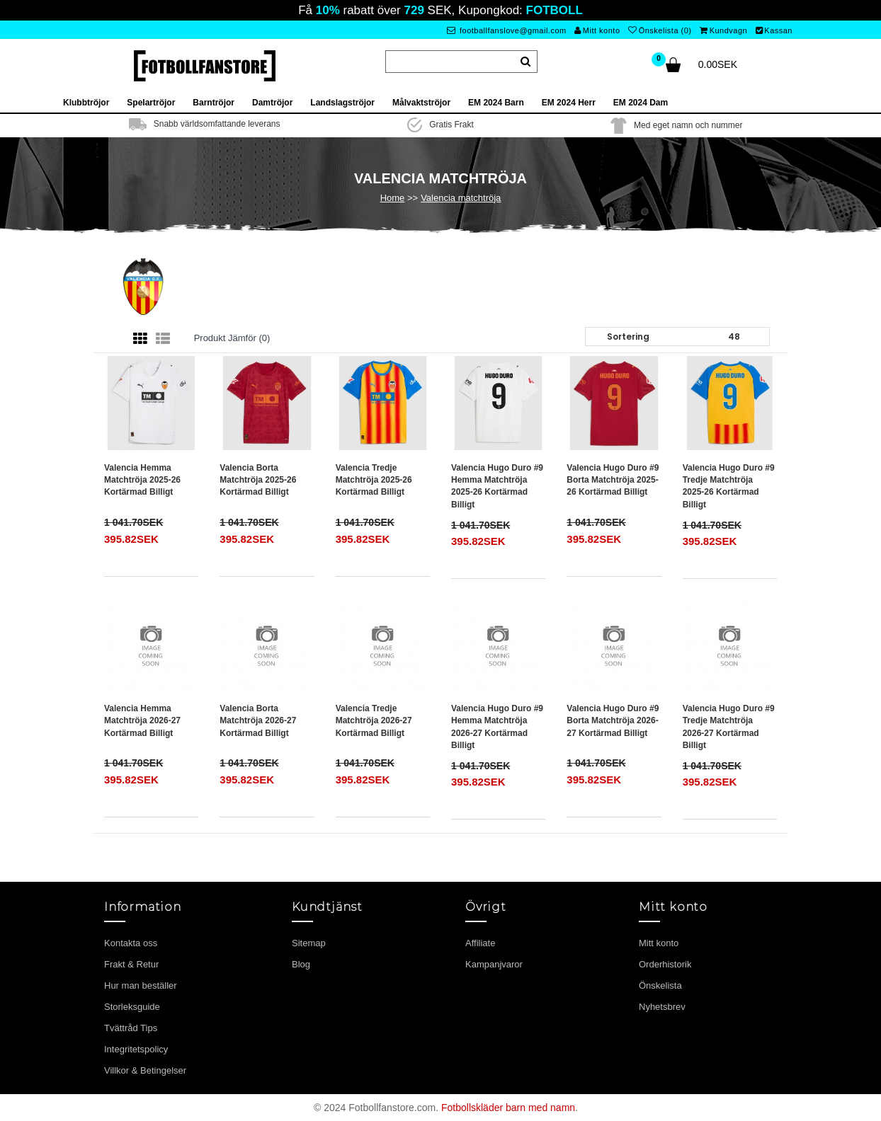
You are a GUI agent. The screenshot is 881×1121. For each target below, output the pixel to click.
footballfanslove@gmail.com (507, 30)
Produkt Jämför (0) (232, 338)
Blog (301, 964)
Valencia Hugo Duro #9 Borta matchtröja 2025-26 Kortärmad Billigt (613, 480)
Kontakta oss (130, 943)
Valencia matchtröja (461, 197)
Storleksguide (132, 1006)
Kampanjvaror (494, 964)
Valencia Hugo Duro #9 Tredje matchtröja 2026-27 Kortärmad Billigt (729, 726)
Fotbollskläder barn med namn (508, 1107)
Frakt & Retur (131, 964)
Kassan (774, 30)
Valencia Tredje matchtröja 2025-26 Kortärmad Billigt (374, 480)
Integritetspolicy (136, 1049)
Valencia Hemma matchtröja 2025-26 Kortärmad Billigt (142, 480)
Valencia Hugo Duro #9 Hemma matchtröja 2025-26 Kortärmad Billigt (497, 486)
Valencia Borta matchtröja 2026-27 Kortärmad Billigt (258, 720)
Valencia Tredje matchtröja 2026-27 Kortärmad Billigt (374, 720)
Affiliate (480, 943)
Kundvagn (723, 30)
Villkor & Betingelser (145, 1070)
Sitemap (309, 943)
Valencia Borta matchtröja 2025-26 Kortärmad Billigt (258, 480)
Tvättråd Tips (130, 1028)
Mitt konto (597, 30)
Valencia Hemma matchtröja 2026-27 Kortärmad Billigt (142, 720)
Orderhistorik (665, 964)
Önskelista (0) (659, 30)
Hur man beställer (140, 985)
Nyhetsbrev (662, 1006)
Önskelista (660, 985)
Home (392, 197)
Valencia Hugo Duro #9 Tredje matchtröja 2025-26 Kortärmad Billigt (729, 486)
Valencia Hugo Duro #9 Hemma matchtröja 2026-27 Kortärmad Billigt (497, 726)
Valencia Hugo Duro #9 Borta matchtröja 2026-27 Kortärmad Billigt (613, 720)
